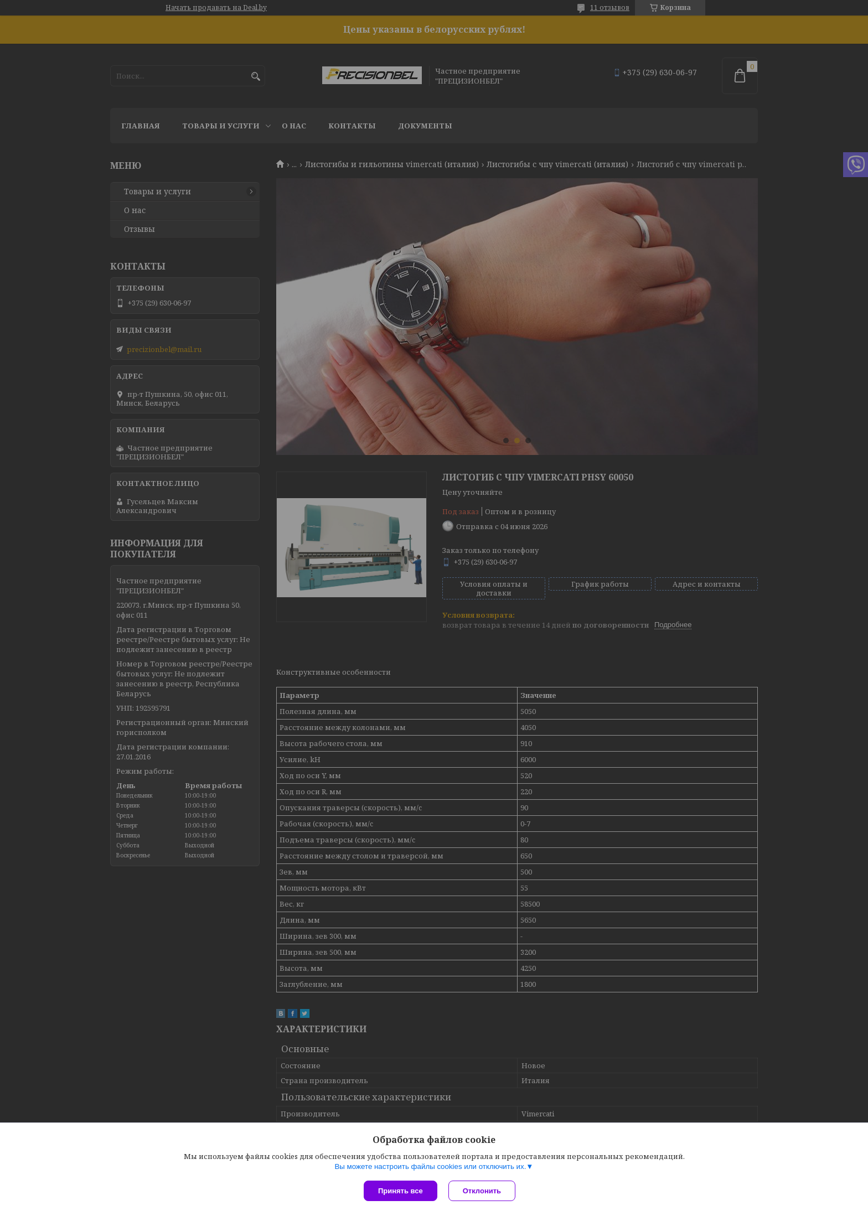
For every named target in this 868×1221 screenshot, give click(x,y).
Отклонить (482, 1191)
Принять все (400, 1191)
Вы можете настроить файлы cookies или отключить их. (430, 1166)
